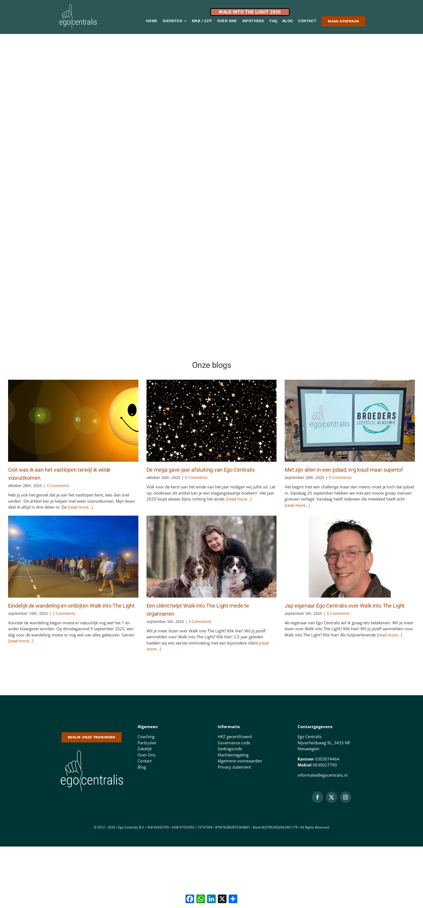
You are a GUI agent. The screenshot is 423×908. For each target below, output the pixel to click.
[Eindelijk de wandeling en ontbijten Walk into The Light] (73, 557)
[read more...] (80, 507)
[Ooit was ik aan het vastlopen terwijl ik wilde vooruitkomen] (73, 421)
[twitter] (331, 797)
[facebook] (317, 797)
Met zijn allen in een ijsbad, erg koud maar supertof (344, 470)
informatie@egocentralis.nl (322, 775)
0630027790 (325, 764)
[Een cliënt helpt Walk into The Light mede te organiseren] (211, 557)
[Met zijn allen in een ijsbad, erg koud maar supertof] (350, 421)
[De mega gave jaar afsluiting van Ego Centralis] (211, 421)
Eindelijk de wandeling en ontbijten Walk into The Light (71, 605)
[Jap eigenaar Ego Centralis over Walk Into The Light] (350, 557)
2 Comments (64, 613)
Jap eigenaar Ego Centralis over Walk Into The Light (345, 605)
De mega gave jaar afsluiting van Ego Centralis (200, 470)
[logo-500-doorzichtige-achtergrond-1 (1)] (91, 749)
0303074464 (327, 759)
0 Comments (58, 485)
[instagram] (345, 797)
